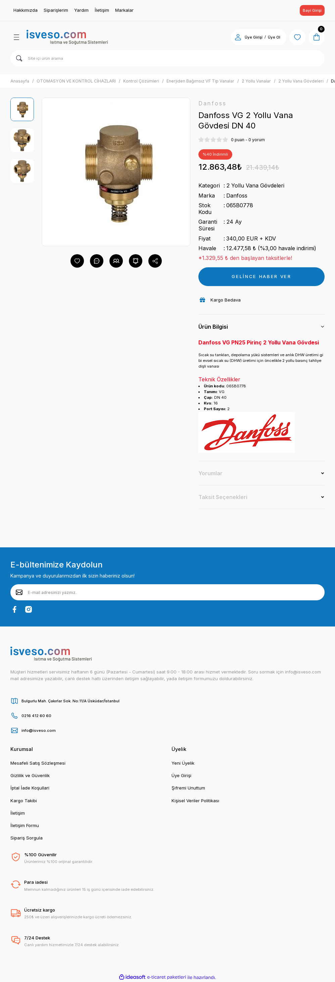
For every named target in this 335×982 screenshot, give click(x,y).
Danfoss (236, 195)
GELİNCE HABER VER (261, 276)
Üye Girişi (181, 775)
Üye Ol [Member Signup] (274, 37)
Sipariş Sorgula (26, 837)
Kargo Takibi (23, 800)
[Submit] (19, 592)
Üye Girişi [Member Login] (253, 37)
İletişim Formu (24, 825)
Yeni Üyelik (183, 763)
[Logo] (67, 37)
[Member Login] (238, 37)
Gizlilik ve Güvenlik (30, 775)
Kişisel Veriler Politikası (195, 800)
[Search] (167, 58)
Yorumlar (210, 473)
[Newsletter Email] (167, 592)
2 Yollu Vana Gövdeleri (255, 185)
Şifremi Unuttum (188, 787)
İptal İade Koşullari (29, 787)
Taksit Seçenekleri (222, 497)
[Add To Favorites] (77, 261)
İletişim (17, 813)
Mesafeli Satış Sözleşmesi (37, 763)
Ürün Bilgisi (213, 326)
